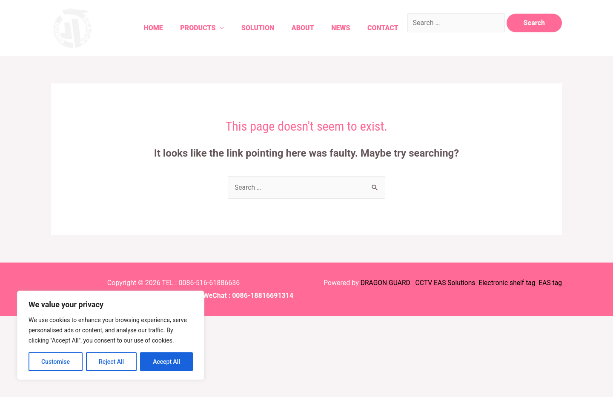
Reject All (111, 361)
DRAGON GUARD (382, 283)
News (334, 28)
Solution (246, 28)
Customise (55, 361)
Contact (379, 28)
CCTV (420, 283)
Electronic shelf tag (506, 283)
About (294, 28)
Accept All (166, 361)
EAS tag (549, 283)
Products (184, 28)
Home (137, 28)
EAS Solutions (453, 283)
